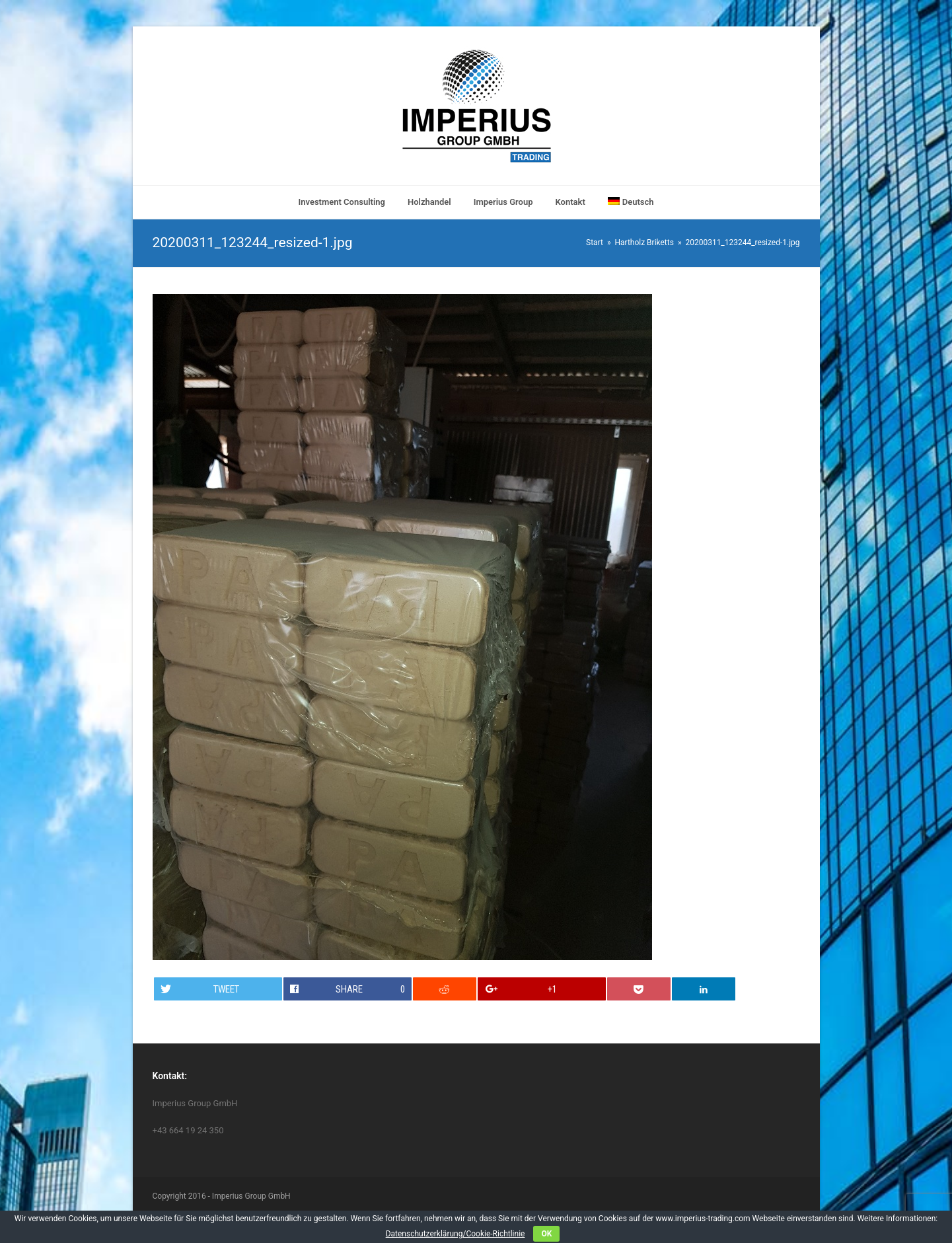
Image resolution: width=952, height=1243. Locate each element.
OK (546, 1233)
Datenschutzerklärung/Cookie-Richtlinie (455, 1233)
